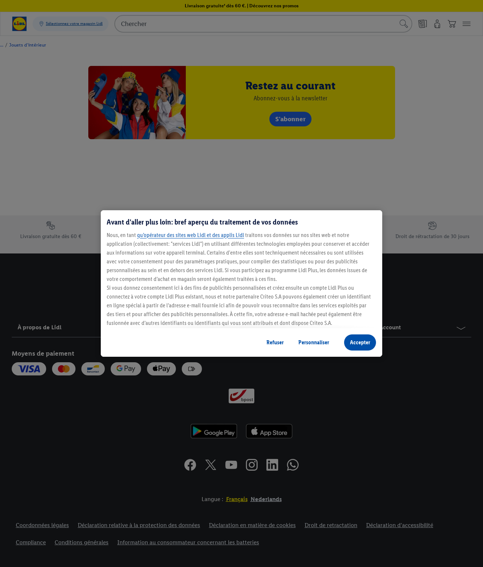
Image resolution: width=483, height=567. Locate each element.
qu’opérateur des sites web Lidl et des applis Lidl (190, 234)
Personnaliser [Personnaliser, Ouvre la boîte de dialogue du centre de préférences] (313, 342)
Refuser (275, 342)
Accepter (360, 342)
